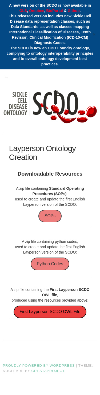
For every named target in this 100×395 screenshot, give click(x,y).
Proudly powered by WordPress (39, 366)
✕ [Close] (94, 34)
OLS (23, 11)
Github (74, 11)
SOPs (50, 216)
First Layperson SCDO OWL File (50, 311)
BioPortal (54, 11)
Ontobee (36, 11)
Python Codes (50, 264)
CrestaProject (48, 371)
